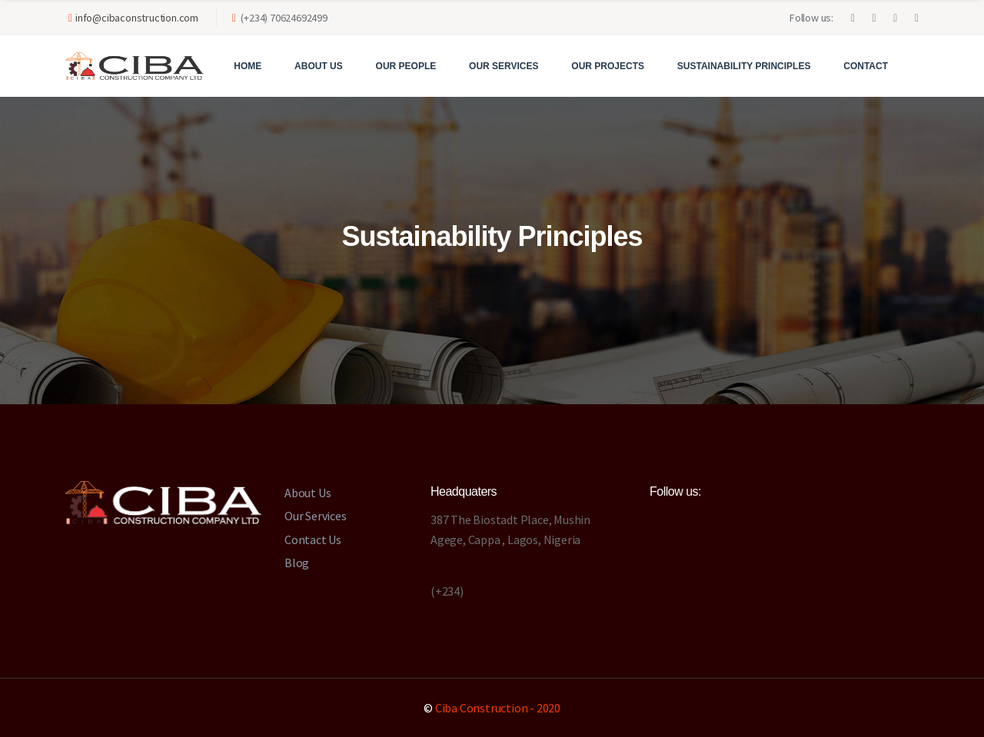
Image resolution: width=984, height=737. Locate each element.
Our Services (503, 66)
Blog (296, 562)
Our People (406, 66)
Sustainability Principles (744, 66)
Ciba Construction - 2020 (497, 707)
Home (247, 66)
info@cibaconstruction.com (136, 18)
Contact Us (312, 539)
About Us (318, 66)
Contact (865, 66)
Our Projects (607, 66)
